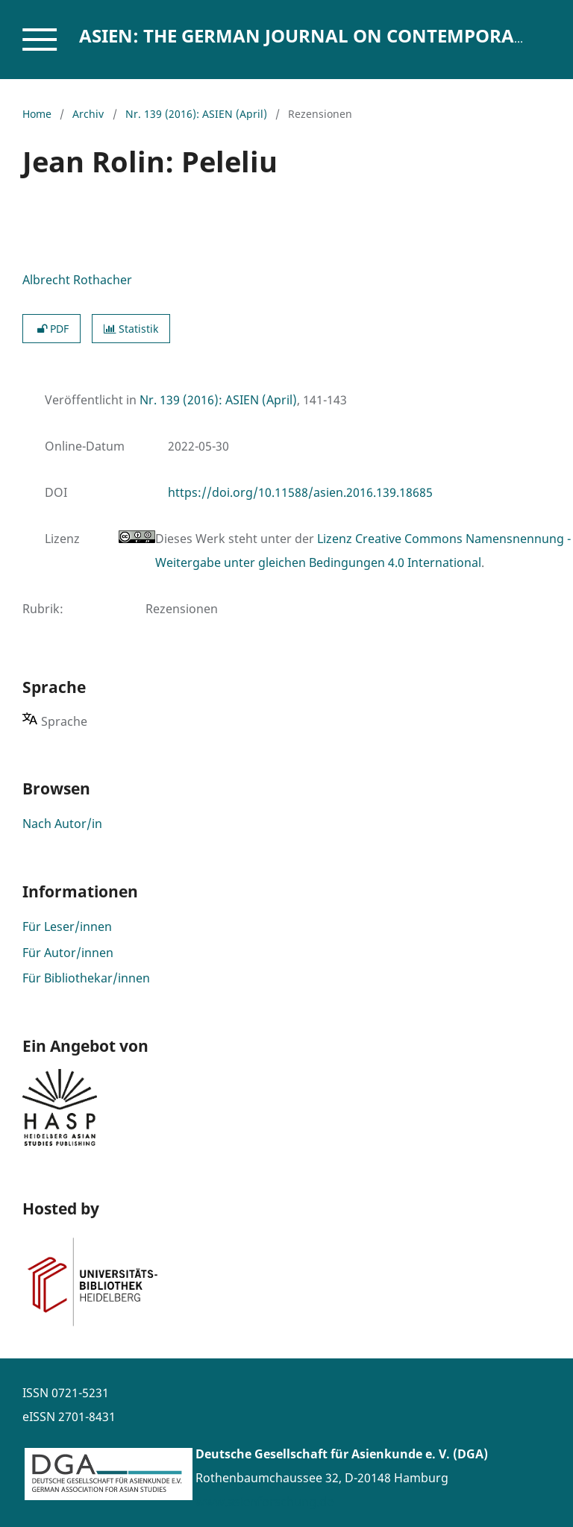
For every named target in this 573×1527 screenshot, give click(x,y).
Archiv (88, 114)
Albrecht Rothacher (77, 280)
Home (36, 114)
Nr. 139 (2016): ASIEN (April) (196, 114)
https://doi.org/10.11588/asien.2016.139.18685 (300, 492)
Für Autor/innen (67, 952)
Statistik (131, 329)
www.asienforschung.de (264, 1501)
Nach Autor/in (62, 823)
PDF (51, 329)
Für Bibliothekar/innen (86, 978)
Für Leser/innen (67, 926)
